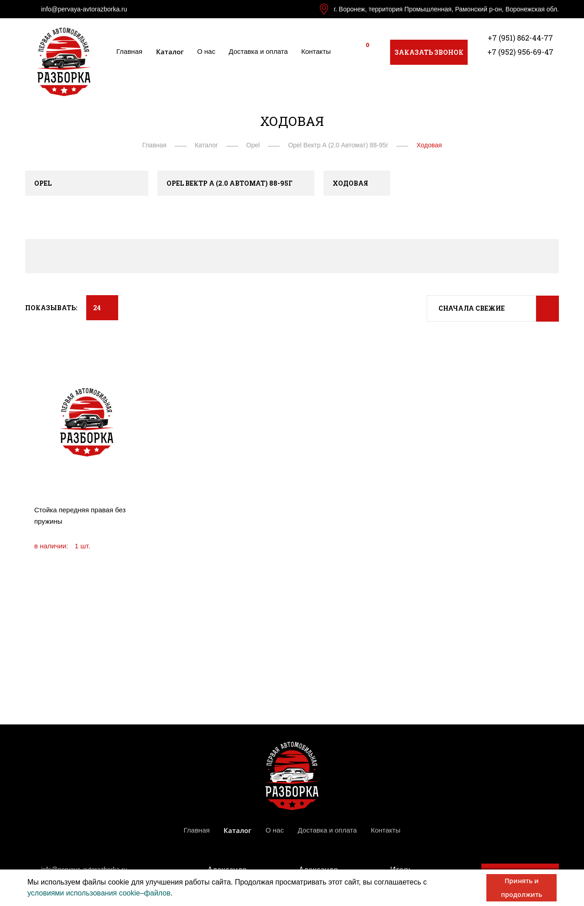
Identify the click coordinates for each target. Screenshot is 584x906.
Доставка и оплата (258, 51)
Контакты (316, 51)
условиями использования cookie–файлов (99, 893)
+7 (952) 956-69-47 (520, 52)
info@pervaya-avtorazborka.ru (84, 9)
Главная (129, 51)
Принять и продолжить (521, 887)
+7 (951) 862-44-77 (520, 37)
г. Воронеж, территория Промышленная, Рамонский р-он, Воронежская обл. (446, 9)
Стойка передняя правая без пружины (79, 515)
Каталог (170, 51)
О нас (206, 51)
